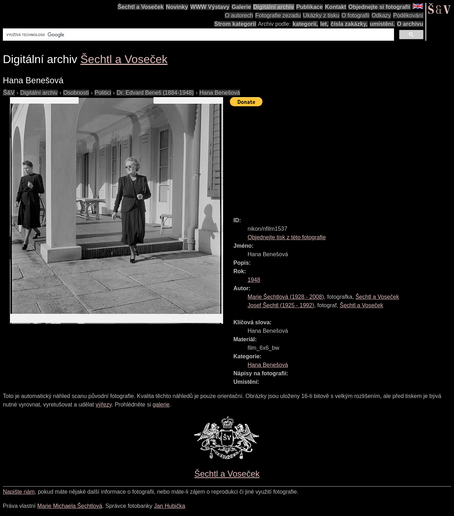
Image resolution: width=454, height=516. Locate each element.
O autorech (239, 15)
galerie (161, 405)
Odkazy (381, 15)
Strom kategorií (235, 24)
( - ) (286, 297)
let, (324, 24)
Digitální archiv (273, 7)
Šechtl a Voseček (141, 7)
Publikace (309, 7)
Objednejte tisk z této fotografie (287, 237)
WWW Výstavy (209, 7)
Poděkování (408, 15)
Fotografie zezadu (278, 15)
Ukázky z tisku (321, 15)
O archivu (410, 24)
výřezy (103, 405)
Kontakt (335, 7)
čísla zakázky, (349, 24)
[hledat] (197, 35)
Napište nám (19, 492)
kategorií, (305, 24)
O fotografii (355, 15)
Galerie (241, 7)
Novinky (177, 7)
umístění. (382, 24)
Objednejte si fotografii (379, 7)
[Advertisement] (342, 158)
